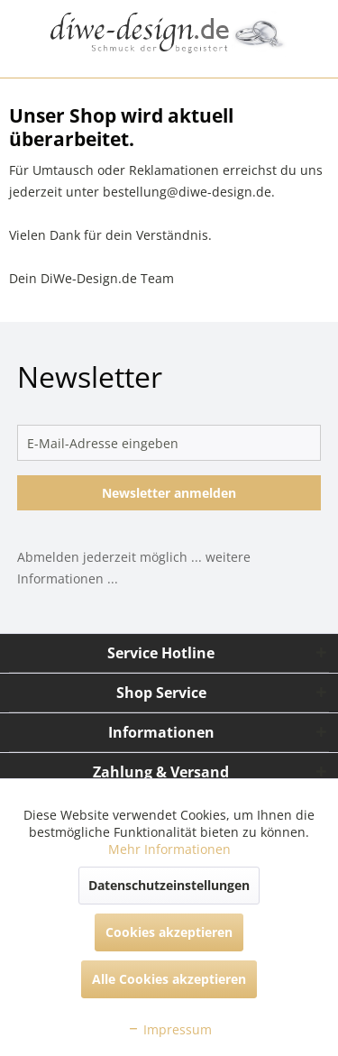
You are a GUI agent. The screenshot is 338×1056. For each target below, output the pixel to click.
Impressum (169, 1029)
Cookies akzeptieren (169, 932)
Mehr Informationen (169, 849)
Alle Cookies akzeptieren (169, 978)
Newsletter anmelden (169, 492)
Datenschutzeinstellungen (169, 885)
